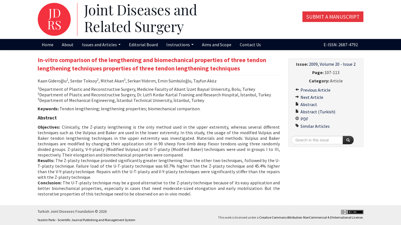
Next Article (309, 97)
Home (47, 44)
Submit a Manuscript (333, 16)
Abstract (306, 104)
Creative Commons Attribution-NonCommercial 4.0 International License (311, 217)
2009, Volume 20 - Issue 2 (332, 64)
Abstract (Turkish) (315, 111)
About (68, 44)
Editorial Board (143, 44)
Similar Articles (312, 126)
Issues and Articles (101, 44)
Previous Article (313, 90)
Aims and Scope (216, 44)
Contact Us (250, 44)
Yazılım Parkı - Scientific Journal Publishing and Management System (86, 220)
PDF (301, 119)
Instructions (180, 44)
